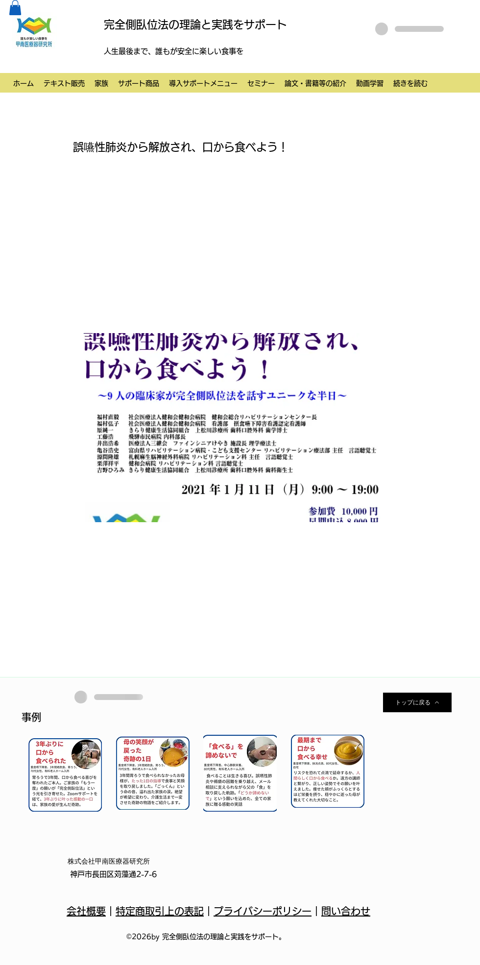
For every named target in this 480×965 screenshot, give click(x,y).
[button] (15, 7)
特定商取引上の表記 (160, 911)
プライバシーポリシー (263, 911)
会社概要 (86, 911)
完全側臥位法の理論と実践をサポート (195, 24)
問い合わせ (345, 911)
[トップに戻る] (417, 702)
